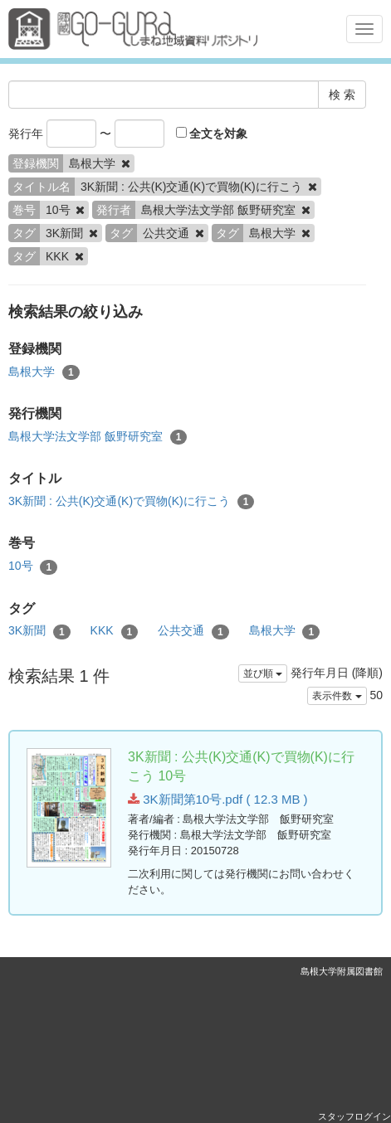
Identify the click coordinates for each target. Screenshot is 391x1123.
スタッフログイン (354, 1116)
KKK (114, 631)
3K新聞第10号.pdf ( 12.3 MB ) (218, 799)
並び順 (262, 673)
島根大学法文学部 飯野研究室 (97, 437)
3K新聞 (39, 631)
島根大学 (44, 372)
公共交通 (193, 631)
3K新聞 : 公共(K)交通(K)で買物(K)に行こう (131, 501)
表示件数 (336, 696)
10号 (32, 566)
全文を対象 (212, 133)
